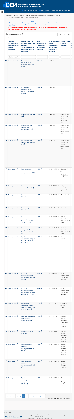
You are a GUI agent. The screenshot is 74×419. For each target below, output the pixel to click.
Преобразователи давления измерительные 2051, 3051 (27, 347)
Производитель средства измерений (65, 43)
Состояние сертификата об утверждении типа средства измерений (13, 45)
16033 (39, 208)
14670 (39, 237)
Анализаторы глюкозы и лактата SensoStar (28, 187)
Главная (9, 15)
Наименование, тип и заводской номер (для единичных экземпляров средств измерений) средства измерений (28, 46)
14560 (39, 273)
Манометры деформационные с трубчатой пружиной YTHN (27, 90)
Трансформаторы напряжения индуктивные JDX (27, 127)
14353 (39, 331)
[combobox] (14, 57)
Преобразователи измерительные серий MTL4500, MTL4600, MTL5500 (28, 240)
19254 (39, 125)
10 (40, 396)
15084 (39, 169)
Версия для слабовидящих (61, 10)
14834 (39, 228)
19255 (39, 140)
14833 (39, 217)
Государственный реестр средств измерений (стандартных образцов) (37, 15)
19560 (39, 87)
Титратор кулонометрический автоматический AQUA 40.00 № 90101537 (28, 291)
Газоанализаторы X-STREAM (27, 332)
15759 (39, 316)
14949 (39, 344)
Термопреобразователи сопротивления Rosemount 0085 (28, 318)
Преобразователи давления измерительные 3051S (28, 364)
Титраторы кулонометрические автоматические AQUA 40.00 (28, 276)
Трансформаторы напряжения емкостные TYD (28, 142)
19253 (39, 114)
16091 (39, 186)
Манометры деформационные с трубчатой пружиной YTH (27, 64)
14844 (39, 288)
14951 (39, 378)
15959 (39, 195)
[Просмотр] (6, 61)
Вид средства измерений (14, 34)
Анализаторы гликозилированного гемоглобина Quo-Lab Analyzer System (28, 306)
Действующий (13, 61)
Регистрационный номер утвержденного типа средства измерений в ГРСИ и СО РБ (54, 46)
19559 (39, 61)
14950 (39, 361)
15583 (39, 303)
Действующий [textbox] (13, 57)
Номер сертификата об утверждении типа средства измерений (41, 45)
